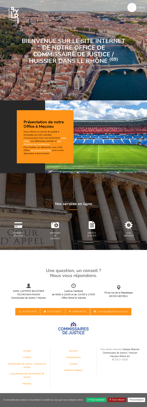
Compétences (73, 357)
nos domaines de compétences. (42, 142)
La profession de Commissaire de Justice (27, 375)
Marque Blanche (130, 349)
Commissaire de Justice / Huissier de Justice (27, 365)
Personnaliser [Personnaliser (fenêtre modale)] (136, 399)
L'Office (27, 357)
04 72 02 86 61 (52, 311)
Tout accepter (96, 399)
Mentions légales (73, 370)
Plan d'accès (77, 311)
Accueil (27, 351)
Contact (73, 363)
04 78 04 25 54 (27, 311)
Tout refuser (117, 399)
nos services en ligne (41, 150)
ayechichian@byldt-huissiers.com (111, 311)
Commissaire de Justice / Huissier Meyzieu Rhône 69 (120, 354)
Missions (26, 383)
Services (73, 351)
